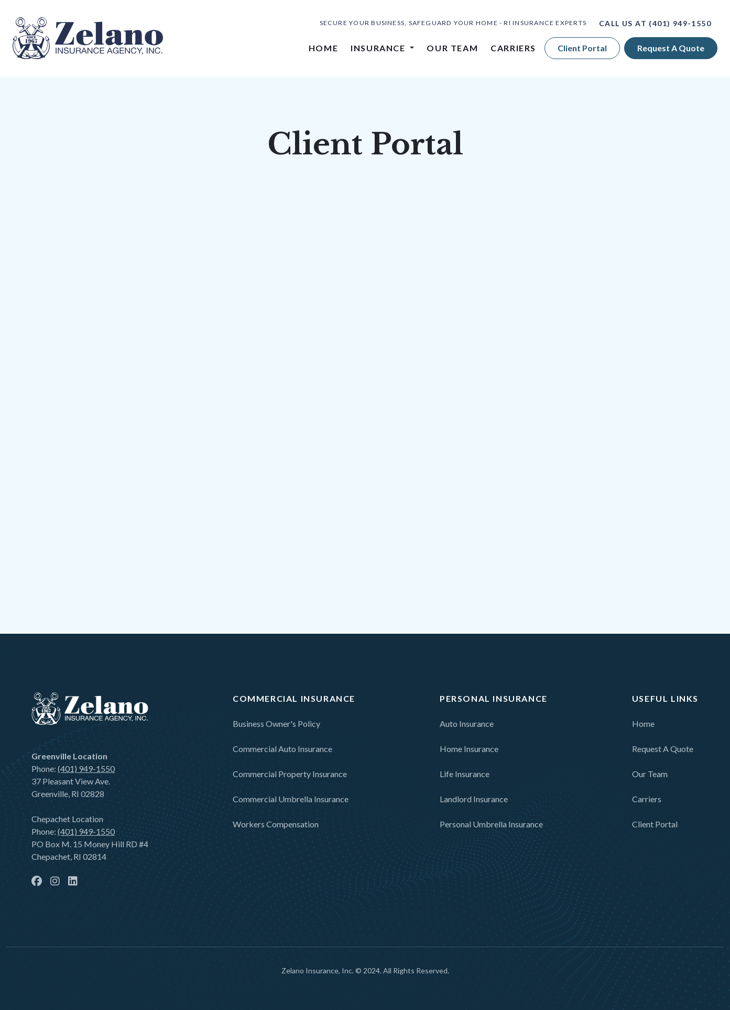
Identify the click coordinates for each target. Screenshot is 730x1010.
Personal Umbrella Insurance (491, 824)
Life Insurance (464, 774)
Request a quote (670, 48)
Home (323, 48)
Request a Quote (662, 749)
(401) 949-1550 (680, 23)
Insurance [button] (379, 48)
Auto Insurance (467, 723)
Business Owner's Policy (276, 723)
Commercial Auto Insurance (282, 749)
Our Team (452, 48)
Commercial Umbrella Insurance (290, 799)
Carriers (513, 48)
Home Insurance (469, 749)
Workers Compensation (276, 824)
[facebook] (36, 882)
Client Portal (582, 48)
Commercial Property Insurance (290, 774)
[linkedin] (73, 882)
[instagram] (55, 882)
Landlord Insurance (474, 799)
